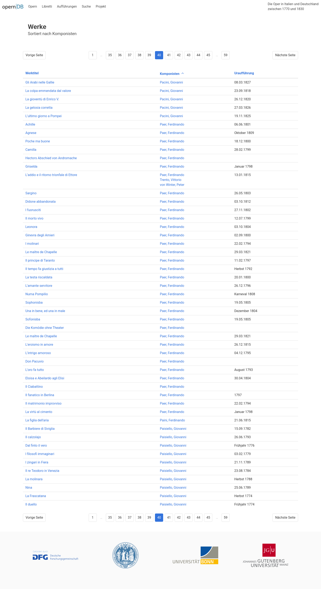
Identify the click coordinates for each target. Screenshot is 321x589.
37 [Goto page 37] (129, 55)
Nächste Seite (285, 55)
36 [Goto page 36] (120, 55)
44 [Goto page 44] (198, 55)
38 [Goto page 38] (139, 55)
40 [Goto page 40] (159, 55)
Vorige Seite (34, 55)
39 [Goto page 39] (149, 55)
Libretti (47, 6)
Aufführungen (67, 6)
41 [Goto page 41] (169, 55)
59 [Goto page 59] (225, 55)
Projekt (101, 6)
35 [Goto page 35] (110, 55)
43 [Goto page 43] (188, 55)
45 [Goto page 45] (208, 55)
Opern (32, 6)
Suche (86, 6)
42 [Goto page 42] (179, 55)
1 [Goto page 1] (93, 55)
